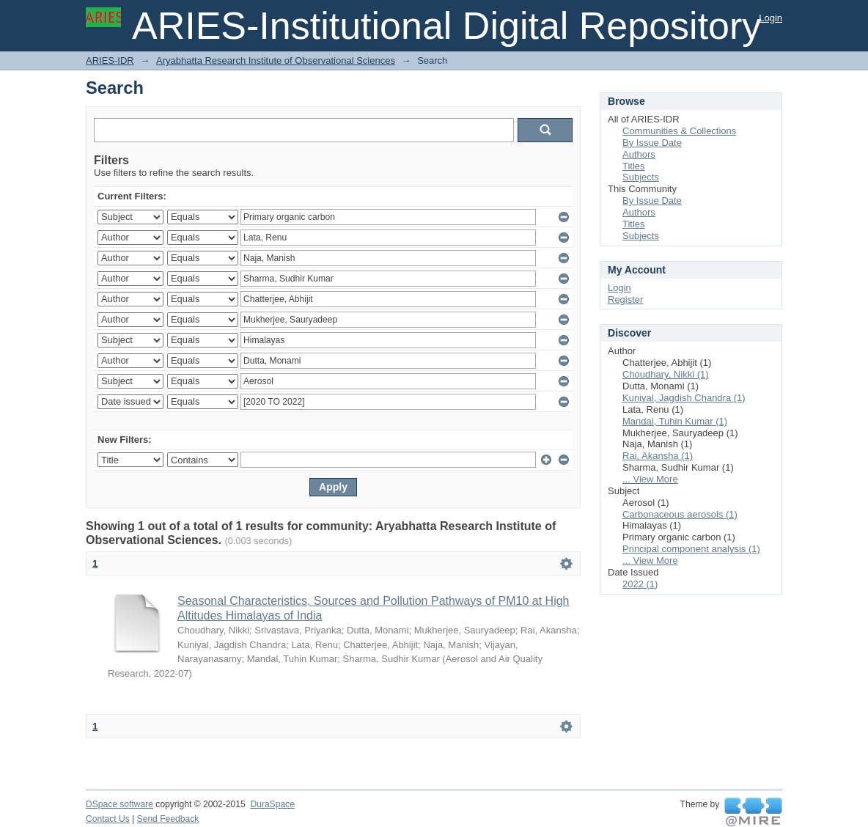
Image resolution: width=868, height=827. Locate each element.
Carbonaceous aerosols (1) (680, 514)
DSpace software (119, 804)
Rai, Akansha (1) (657, 455)
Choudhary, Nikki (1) (665, 374)
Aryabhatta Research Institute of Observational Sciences (275, 60)
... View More (650, 479)
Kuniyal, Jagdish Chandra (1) (684, 397)
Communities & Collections (679, 130)
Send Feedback (168, 819)
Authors (638, 154)
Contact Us (108, 819)
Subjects (640, 177)
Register (625, 299)
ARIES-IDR (110, 60)
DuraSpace (272, 804)
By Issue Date (652, 142)
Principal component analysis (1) (691, 548)
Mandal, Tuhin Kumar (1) (674, 421)
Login (770, 17)
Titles (633, 166)
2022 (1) (640, 583)
